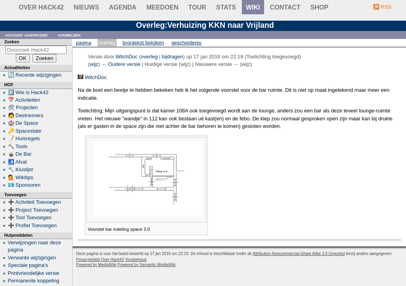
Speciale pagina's (28, 265)
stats (226, 7)
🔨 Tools (18, 146)
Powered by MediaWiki (96, 265)
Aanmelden (69, 35)
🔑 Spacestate (25, 131)
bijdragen (172, 57)
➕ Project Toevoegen (33, 210)
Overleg (106, 43)
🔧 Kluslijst (20, 169)
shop (319, 7)
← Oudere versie (121, 64)
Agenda (122, 7)
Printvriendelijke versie (33, 273)
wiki (253, 7)
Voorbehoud (135, 259)
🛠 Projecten (23, 107)
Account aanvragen (26, 35)
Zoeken (11, 41)
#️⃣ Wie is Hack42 (28, 92)
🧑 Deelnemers (26, 115)
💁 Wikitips (20, 177)
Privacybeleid (88, 259)
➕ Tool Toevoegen (30, 217)
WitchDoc (96, 77)
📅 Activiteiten (24, 100)
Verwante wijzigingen (32, 258)
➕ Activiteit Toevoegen (34, 202)
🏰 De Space (23, 123)
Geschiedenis (186, 43)
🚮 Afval (17, 162)
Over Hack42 (41, 7)
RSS (386, 7)
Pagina (83, 43)
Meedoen (162, 7)
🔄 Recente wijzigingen (34, 75)
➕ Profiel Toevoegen (32, 225)
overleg (149, 57)
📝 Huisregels (24, 138)
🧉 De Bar (20, 154)
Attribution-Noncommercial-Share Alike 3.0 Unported (299, 253)
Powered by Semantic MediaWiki (147, 265)
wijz (94, 64)
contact (285, 7)
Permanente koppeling (33, 281)
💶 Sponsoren (24, 185)
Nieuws (86, 7)
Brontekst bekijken (143, 43)
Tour (197, 7)
